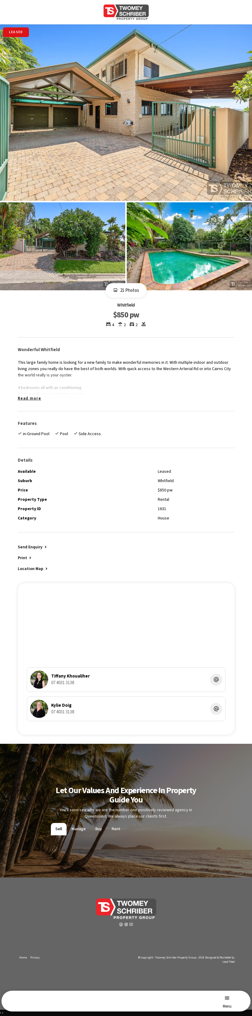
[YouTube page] (131, 925)
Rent (116, 829)
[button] (25, 557)
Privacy (35, 957)
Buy (98, 829)
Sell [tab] (58, 829)
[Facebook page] (121, 925)
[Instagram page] (126, 925)
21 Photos (126, 291)
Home (23, 957)
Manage (79, 829)
